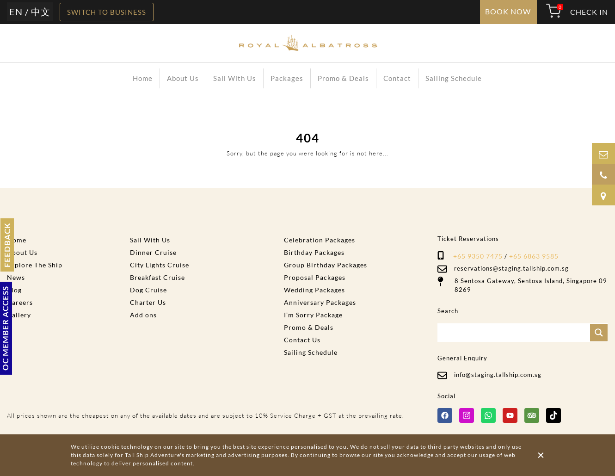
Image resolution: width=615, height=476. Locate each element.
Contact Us (302, 340)
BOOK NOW (508, 11)
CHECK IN (589, 11)
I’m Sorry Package (313, 315)
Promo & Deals (343, 78)
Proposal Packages (314, 277)
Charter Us (148, 302)
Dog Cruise (148, 290)
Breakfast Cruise (157, 277)
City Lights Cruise (159, 265)
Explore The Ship (34, 265)
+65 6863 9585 (534, 256)
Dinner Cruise (153, 252)
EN (16, 11)
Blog (14, 290)
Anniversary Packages (320, 302)
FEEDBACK (7, 245)
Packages (287, 78)
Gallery (19, 315)
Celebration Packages (319, 240)
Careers (20, 302)
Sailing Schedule (453, 78)
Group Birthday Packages (325, 265)
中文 (40, 11)
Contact (397, 78)
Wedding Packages (314, 290)
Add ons (143, 315)
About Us (183, 78)
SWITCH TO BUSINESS (106, 12)
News (16, 277)
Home (143, 78)
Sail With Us (234, 78)
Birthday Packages (314, 252)
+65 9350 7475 (478, 256)
